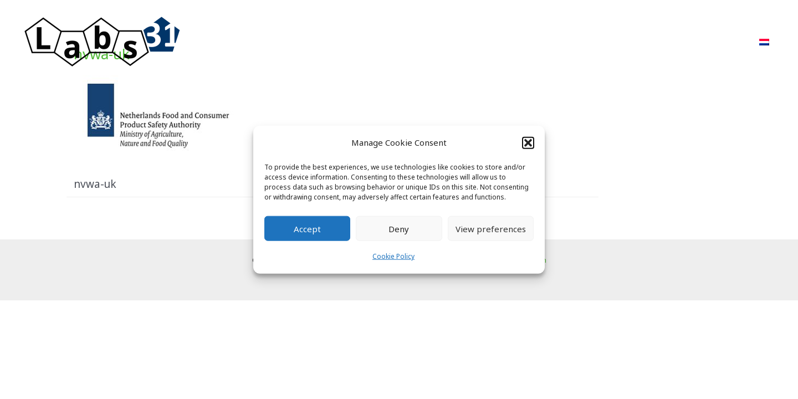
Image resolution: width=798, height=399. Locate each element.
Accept (307, 228)
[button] (528, 142)
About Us (624, 41)
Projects (527, 41)
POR (574, 41)
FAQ (674, 41)
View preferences (491, 228)
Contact (721, 41)
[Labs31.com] (102, 41)
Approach (467, 41)
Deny (398, 228)
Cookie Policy (393, 256)
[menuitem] (764, 42)
